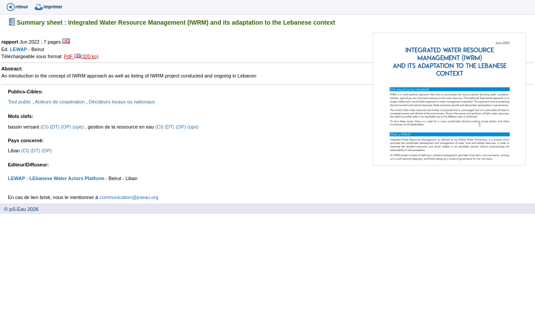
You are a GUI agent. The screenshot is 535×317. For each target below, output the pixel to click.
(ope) (79, 126)
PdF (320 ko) (81, 56)
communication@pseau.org (128, 197)
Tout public (20, 101)
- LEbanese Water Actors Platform (64, 178)
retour (21, 6)
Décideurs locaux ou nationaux (121, 101)
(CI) (45, 126)
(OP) (66, 126)
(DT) (55, 126)
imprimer (53, 6)
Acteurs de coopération (60, 101)
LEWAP (19, 49)
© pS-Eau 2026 (19, 209)
